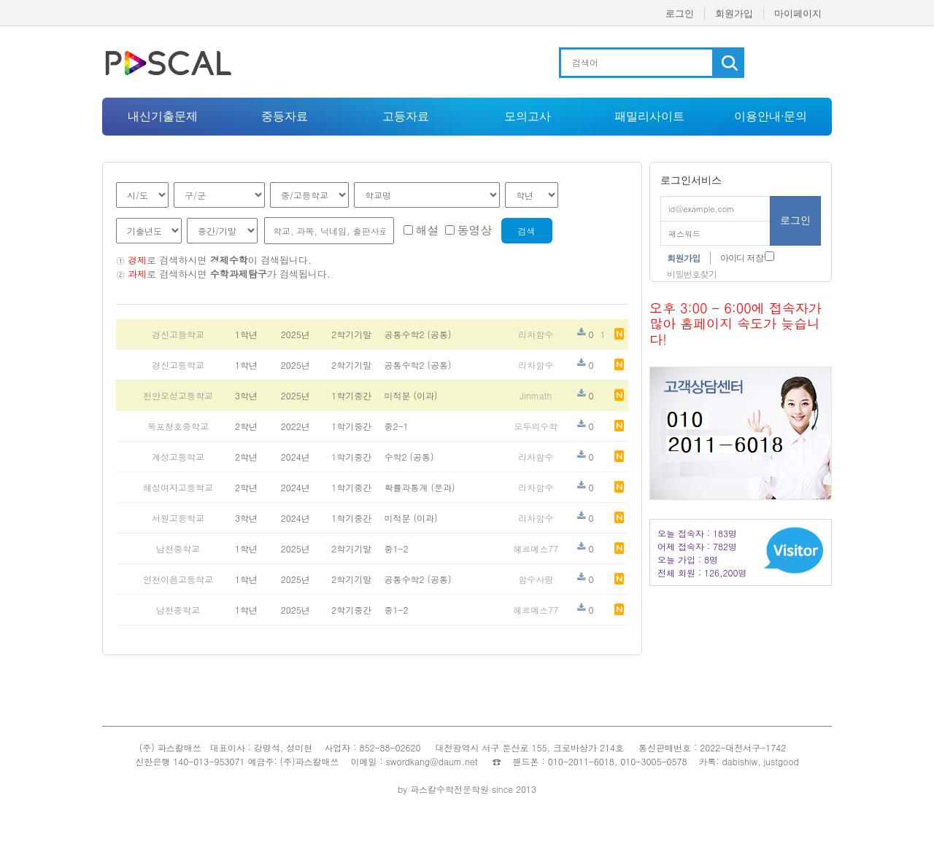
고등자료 (405, 116)
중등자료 (284, 116)
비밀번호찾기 (692, 273)
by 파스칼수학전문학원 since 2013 (467, 789)
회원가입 (734, 13)
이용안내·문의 (770, 116)
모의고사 (527, 116)
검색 (527, 230)
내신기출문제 (163, 116)
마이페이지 (798, 13)
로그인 (679, 13)
